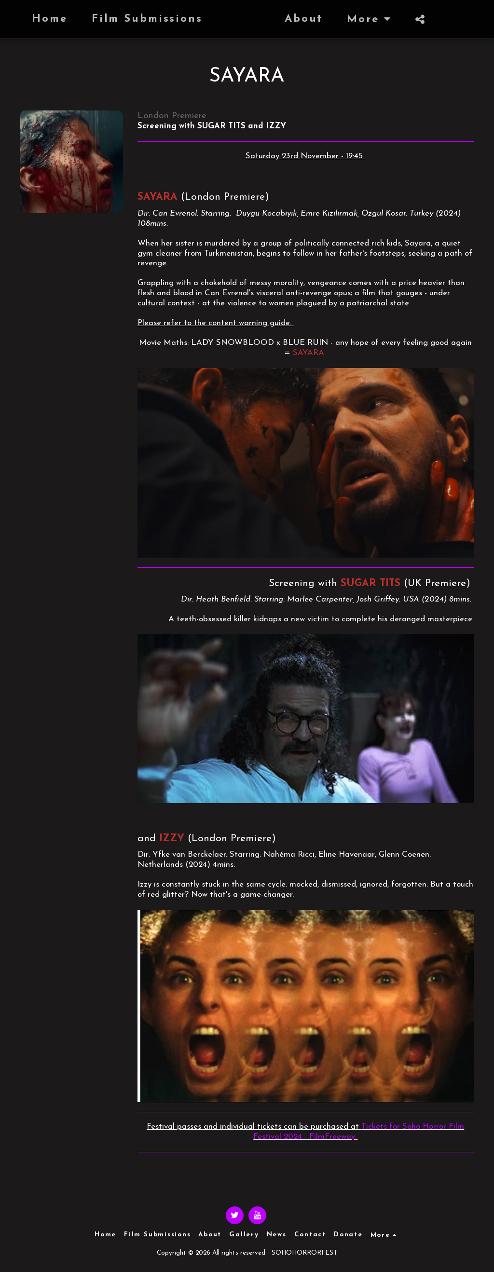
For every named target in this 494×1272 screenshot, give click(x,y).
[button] (378, 19)
